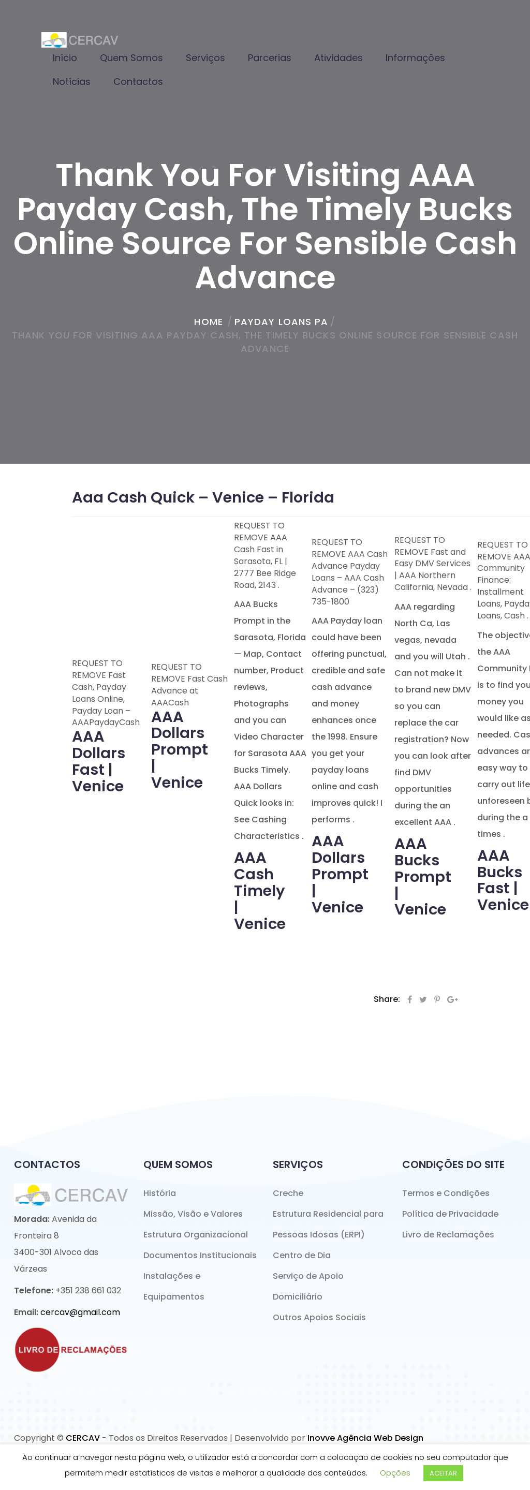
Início (65, 57)
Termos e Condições (446, 1193)
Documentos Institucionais (200, 1255)
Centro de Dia (302, 1255)
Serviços (205, 57)
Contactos (138, 81)
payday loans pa (281, 321)
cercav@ (80, 1312)
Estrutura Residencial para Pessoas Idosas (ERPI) (328, 1224)
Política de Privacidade (450, 1214)
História (159, 1193)
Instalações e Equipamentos (173, 1286)
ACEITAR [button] (443, 1473)
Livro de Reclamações (448, 1235)
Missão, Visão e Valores (193, 1214)
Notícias (72, 81)
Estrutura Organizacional (195, 1235)
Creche (288, 1193)
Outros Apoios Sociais (319, 1317)
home (208, 321)
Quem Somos (131, 57)
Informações (415, 57)
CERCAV (83, 1438)
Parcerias (269, 57)
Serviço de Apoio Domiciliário (308, 1286)
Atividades (338, 57)
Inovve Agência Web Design (365, 1438)
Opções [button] (395, 1472)
